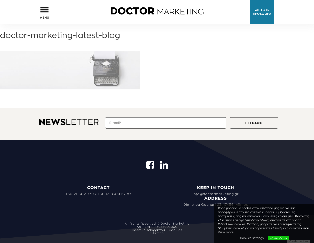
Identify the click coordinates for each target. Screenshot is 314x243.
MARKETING (157, 12)
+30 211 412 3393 (80, 194)
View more (225, 232)
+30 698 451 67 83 (114, 194)
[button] (44, 13)
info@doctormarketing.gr (216, 194)
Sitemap (157, 233)
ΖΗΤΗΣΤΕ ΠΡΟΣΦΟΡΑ (262, 11)
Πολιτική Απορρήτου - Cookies (157, 230)
